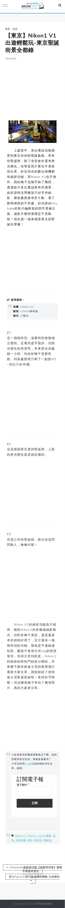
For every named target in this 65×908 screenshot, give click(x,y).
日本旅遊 (21, 840)
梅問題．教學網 (32, 6)
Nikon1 (32, 835)
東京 (30, 840)
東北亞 (38, 840)
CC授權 (29, 763)
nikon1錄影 (45, 835)
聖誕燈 (47, 840)
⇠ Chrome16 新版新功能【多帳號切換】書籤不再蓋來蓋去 (34, 869)
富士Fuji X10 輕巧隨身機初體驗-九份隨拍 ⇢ (34, 878)
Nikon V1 (20, 835)
